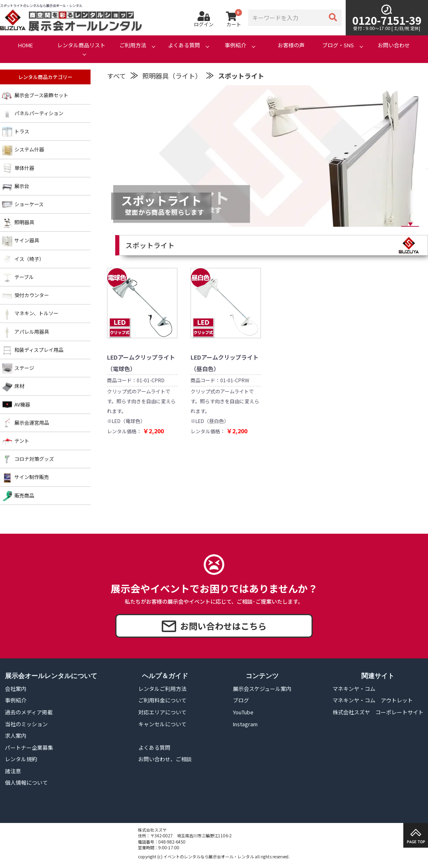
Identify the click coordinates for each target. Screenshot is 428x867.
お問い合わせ (394, 45)
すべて (116, 76)
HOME (25, 45)
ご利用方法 (132, 45)
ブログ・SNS (338, 45)
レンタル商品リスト (81, 45)
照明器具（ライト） (172, 76)
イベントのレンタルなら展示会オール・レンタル (208, 856)
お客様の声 (291, 45)
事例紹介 (235, 45)
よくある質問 (184, 45)
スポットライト (241, 76)
